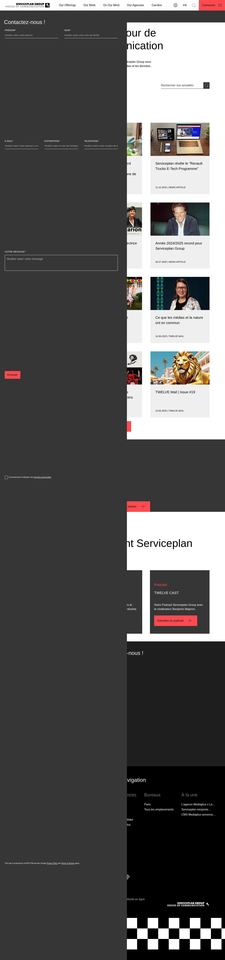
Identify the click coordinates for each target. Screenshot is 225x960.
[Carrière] (157, 5)
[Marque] (22, 109)
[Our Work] (89, 5)
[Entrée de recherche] (182, 85)
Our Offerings (67, 5)
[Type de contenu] (45, 109)
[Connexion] (212, 5)
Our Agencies (135, 5)
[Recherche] (194, 5)
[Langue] (185, 5)
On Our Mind (111, 5)
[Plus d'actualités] (112, 426)
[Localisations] (175, 5)
